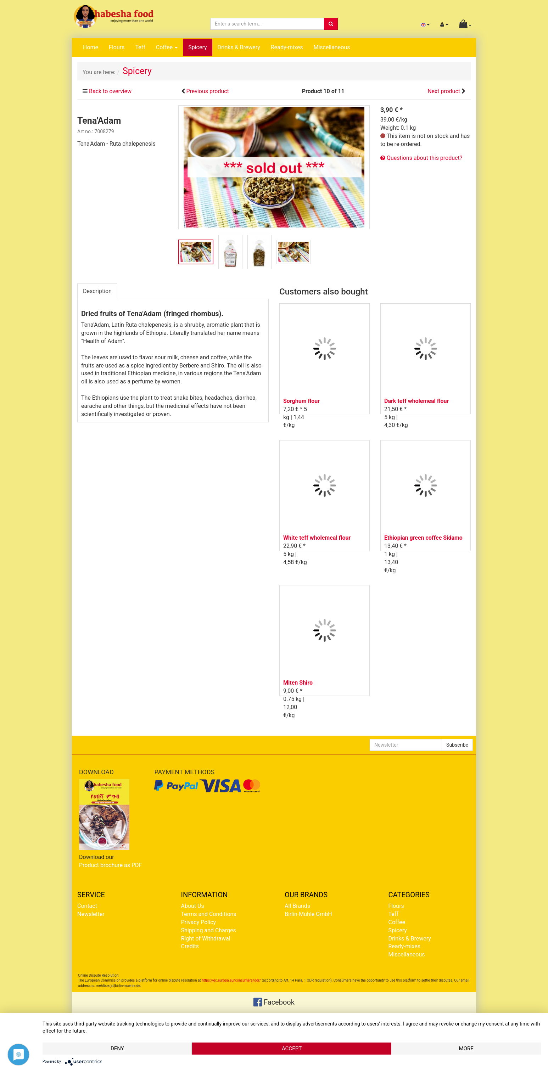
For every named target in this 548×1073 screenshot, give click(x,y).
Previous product (207, 91)
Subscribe (457, 745)
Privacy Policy (198, 922)
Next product (443, 91)
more (466, 1048)
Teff (140, 47)
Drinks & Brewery (239, 47)
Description (97, 291)
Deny (117, 1048)
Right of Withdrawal (205, 938)
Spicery (197, 47)
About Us (192, 906)
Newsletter (91, 914)
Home (90, 47)
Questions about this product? (421, 158)
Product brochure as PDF (110, 865)
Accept (292, 1048)
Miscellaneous (331, 47)
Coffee (167, 47)
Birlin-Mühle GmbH (308, 914)
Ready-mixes (287, 47)
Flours (116, 47)
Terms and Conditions (208, 914)
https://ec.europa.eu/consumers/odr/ (231, 980)
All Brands (297, 906)
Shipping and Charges (208, 930)
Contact (87, 906)
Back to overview (110, 91)
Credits (190, 946)
